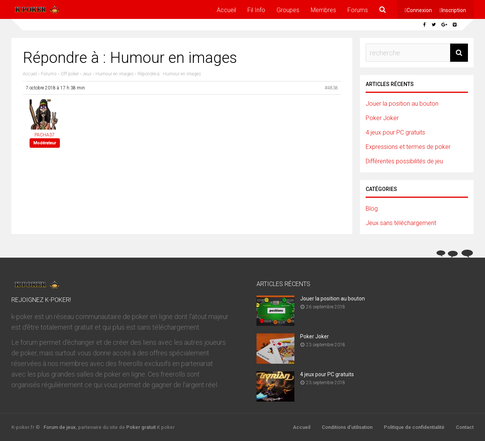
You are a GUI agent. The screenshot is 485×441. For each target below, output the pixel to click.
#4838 (331, 88)
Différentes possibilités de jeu (404, 161)
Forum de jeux (60, 427)
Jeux (87, 74)
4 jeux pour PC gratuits (395, 132)
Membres (323, 10)
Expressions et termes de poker (408, 146)
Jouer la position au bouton (402, 103)
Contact (465, 427)
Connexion (419, 10)
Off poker (70, 74)
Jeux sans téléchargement (401, 223)
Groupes (288, 10)
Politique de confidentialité (414, 427)
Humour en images (114, 74)
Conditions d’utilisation (347, 427)
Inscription (453, 10)
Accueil (226, 10)
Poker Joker (382, 118)
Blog (372, 208)
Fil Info (256, 10)
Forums (357, 10)
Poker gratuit (141, 427)
